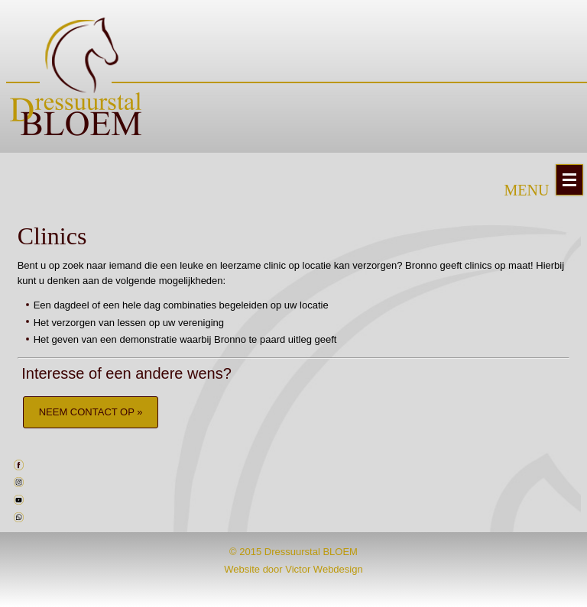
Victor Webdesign (323, 569)
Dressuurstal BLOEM (311, 551)
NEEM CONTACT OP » (91, 412)
